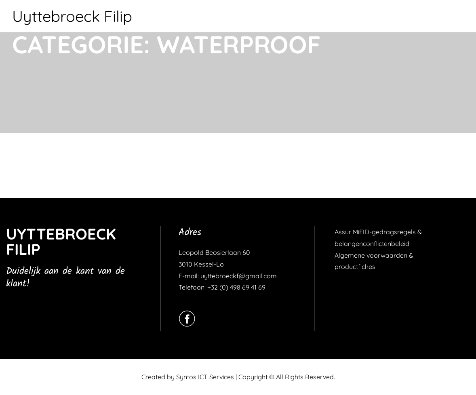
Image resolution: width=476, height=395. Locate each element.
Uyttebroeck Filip (72, 16)
